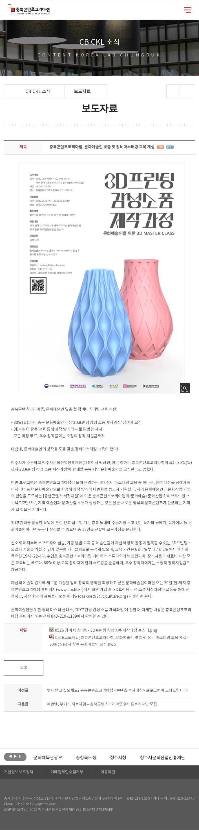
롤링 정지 (20, 756)
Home (5, 87)
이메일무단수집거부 (66, 772)
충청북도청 (86, 757)
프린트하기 (187, 91)
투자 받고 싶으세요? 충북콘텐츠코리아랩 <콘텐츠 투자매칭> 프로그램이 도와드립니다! (117, 690)
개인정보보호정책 (18, 772)
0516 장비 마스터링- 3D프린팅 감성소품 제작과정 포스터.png (103, 630)
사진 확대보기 (185, 388)
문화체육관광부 (47, 757)
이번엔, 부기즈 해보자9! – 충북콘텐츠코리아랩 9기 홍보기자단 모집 (102, 704)
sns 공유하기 (173, 91)
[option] (47, 757)
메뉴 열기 (187, 9)
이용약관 (108, 772)
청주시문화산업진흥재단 (162, 757)
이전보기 (10, 756)
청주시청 (118, 757)
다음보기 (15, 756)
